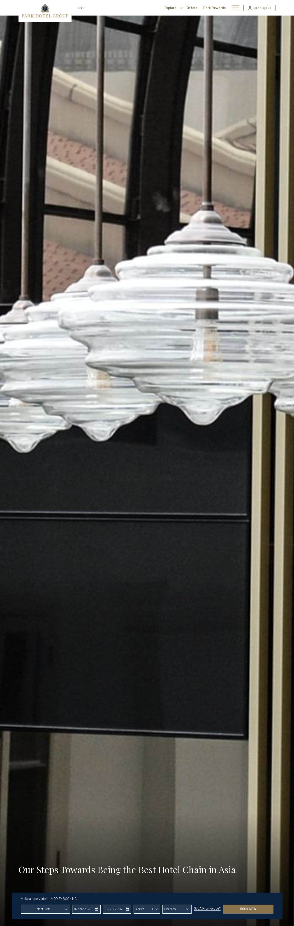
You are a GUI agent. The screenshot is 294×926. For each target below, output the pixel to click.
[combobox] (45, 909)
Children (170, 909)
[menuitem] (177, 8)
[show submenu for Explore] (167, 8)
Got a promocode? (207, 908)
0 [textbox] (184, 909)
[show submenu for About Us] (237, 8)
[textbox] (45, 909)
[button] (86, 909)
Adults (139, 909)
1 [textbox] (152, 909)
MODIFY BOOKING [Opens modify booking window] (64, 899)
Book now (248, 909)
